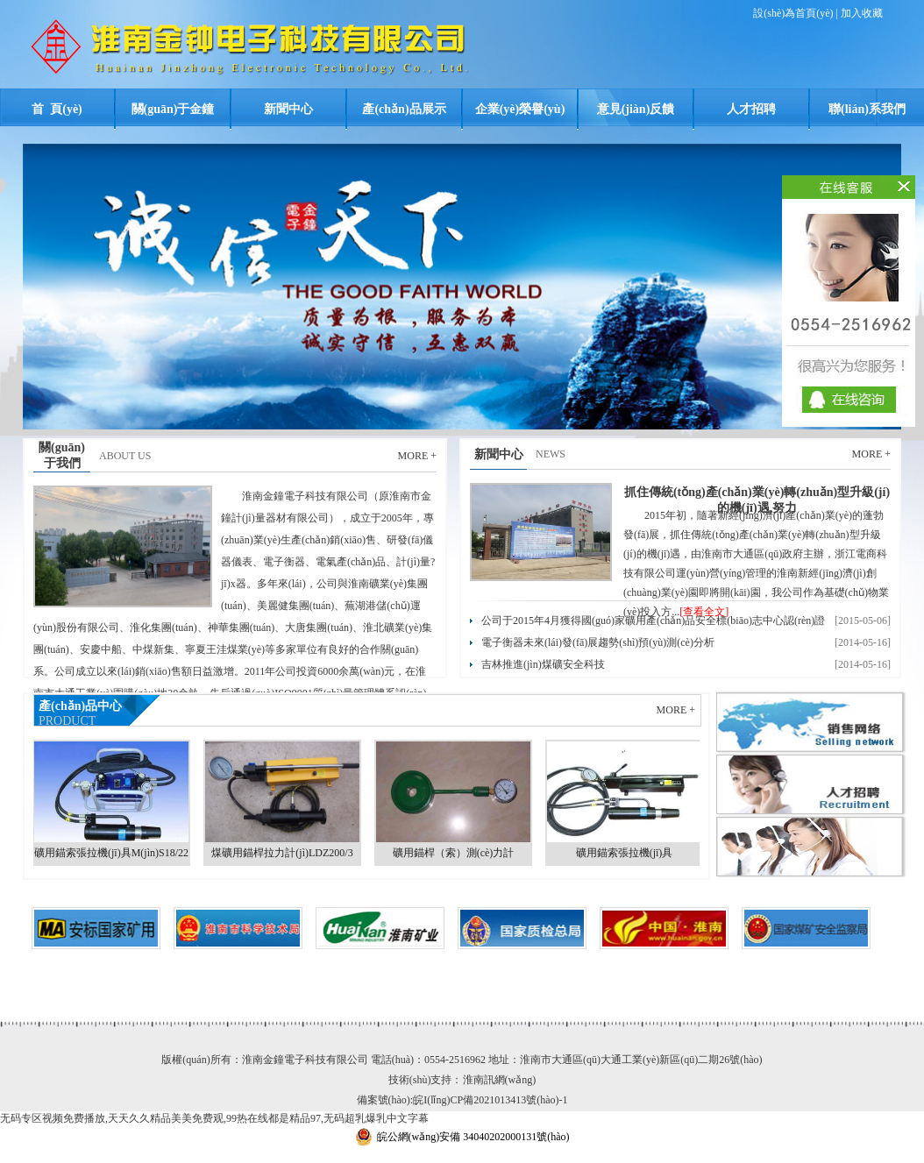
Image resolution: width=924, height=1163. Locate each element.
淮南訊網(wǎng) (500, 1080)
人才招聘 (751, 109)
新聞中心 (288, 109)
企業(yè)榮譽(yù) (520, 109)
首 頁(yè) (57, 109)
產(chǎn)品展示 (403, 109)
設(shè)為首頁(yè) (793, 13)
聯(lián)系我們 (867, 109)
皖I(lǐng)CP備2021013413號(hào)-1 (490, 1100)
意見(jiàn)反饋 (636, 109)
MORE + (417, 456)
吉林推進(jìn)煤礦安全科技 (543, 664)
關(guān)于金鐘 (173, 109)
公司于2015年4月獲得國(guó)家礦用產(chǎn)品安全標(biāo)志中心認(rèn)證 (653, 620)
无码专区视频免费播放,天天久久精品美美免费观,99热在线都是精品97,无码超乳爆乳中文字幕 (214, 1118)
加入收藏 (862, 13)
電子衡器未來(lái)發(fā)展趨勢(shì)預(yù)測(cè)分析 (597, 642)
